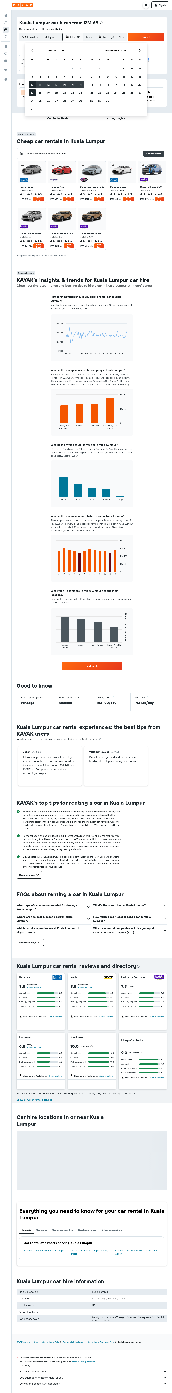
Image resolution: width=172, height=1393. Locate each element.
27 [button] (56, 100)
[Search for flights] (5, 15)
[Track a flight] (5, 53)
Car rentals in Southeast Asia (100, 1342)
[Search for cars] (5, 29)
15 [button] (72, 84)
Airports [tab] (26, 1229)
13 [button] (56, 84)
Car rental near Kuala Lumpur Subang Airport (89, 1252)
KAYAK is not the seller (93, 1371)
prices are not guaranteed (83, 1361)
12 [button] (48, 84)
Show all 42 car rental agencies (34, 1099)
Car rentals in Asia (50, 1342)
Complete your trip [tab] (62, 1229)
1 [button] (72, 68)
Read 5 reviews (34, 1047)
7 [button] (64, 76)
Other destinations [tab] (112, 1229)
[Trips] (5, 70)
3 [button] (32, 76)
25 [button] (40, 100)
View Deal (38, 199)
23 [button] (80, 92)
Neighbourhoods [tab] (87, 1229)
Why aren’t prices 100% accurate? (93, 1384)
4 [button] (40, 76)
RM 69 (91, 22)
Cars (36, 1342)
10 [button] (32, 84)
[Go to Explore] (5, 46)
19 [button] (48, 92)
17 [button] (32, 92)
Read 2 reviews (34, 987)
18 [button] (40, 92)
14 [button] (64, 84)
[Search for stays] (5, 22)
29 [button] (72, 100)
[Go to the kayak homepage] (22, 5)
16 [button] (80, 84)
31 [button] (32, 108)
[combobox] (28, 29)
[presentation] (101, 22)
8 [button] (72, 76)
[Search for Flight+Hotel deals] (5, 36)
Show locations (55, 1016)
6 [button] (56, 76)
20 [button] (56, 92)
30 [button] (80, 100)
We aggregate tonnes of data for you (93, 1378)
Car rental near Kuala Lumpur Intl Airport (45, 1250)
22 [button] (72, 92)
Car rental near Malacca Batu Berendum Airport (136, 1252)
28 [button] (64, 100)
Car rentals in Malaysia (73, 1342)
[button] (5, 5)
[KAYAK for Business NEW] (5, 60)
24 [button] (32, 100)
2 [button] (80, 68)
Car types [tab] (41, 1229)
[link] (92, 666)
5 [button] (48, 76)
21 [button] (64, 92)
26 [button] (48, 100)
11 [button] (40, 84)
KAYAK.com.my (23, 1342)
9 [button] (80, 76)
